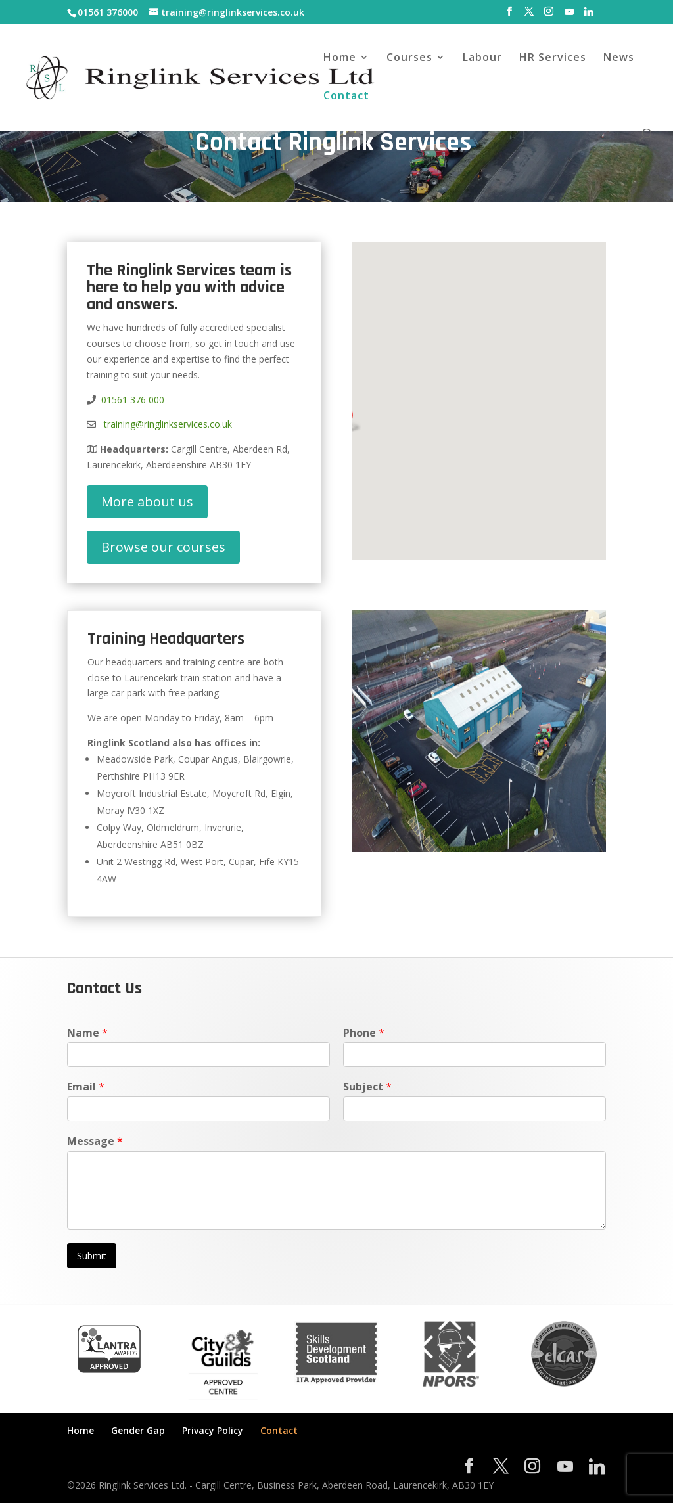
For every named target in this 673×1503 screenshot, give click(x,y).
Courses (409, 58)
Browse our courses (163, 547)
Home (339, 58)
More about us (147, 501)
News (618, 58)
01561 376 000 (132, 399)
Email (85, 1087)
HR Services (552, 58)
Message (95, 1141)
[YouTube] (569, 15)
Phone (363, 1033)
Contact (346, 96)
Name (87, 1033)
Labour (482, 58)
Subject (367, 1087)
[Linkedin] (589, 15)
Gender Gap (138, 1430)
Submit (91, 1255)
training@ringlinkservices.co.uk (165, 424)
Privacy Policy (212, 1430)
